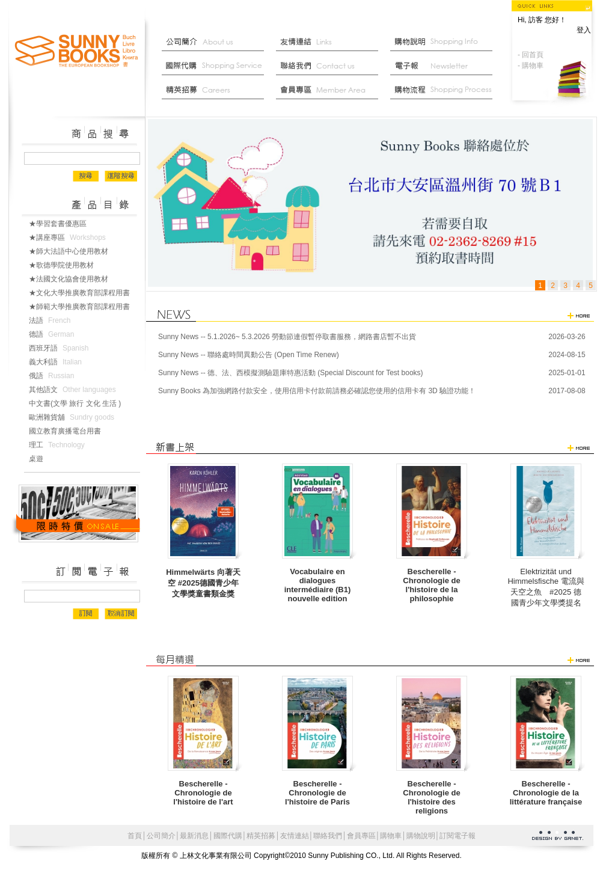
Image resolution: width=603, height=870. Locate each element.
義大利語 (58, 362)
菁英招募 (216, 90)
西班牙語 (61, 348)
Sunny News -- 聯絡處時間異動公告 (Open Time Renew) (248, 355)
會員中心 (330, 90)
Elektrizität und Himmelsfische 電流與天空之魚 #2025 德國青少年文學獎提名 (545, 587)
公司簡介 (216, 42)
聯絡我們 (330, 66)
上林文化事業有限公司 (77, 51)
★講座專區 (70, 237)
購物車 (391, 836)
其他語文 (75, 389)
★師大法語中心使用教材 (73, 251)
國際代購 (216, 66)
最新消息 (444, 90)
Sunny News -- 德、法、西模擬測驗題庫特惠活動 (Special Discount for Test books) (290, 373)
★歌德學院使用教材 (66, 265)
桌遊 (41, 459)
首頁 (134, 836)
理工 (59, 445)
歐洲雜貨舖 (74, 417)
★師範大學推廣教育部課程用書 (84, 306)
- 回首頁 (530, 55)
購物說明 (444, 42)
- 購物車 (530, 65)
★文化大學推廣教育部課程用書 (84, 293)
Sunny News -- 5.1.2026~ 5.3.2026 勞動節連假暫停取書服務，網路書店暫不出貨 (287, 336)
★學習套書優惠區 (62, 223)
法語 (52, 320)
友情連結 (330, 42)
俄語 (54, 376)
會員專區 (361, 836)
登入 (584, 30)
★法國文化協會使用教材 (73, 279)
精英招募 (260, 836)
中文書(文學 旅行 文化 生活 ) (79, 403)
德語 (54, 334)
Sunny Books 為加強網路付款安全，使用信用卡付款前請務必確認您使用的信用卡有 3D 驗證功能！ (317, 391)
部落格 (444, 66)
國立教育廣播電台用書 (70, 431)
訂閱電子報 (457, 836)
